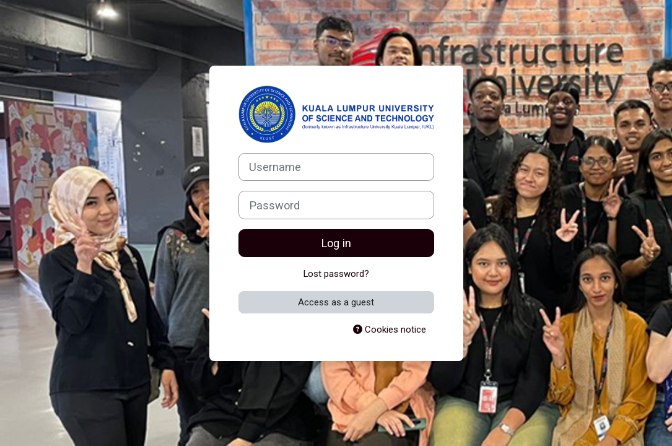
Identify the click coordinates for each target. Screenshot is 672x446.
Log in (336, 243)
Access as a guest (336, 302)
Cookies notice (389, 329)
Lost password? (336, 273)
